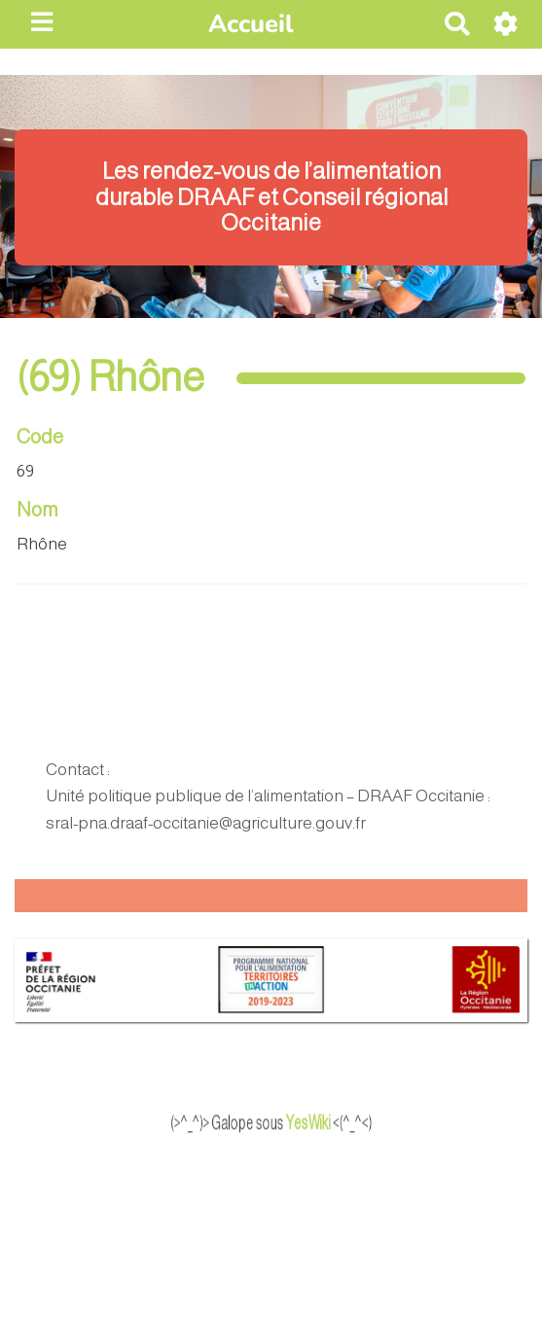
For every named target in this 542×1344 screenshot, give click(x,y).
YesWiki (327, 1122)
